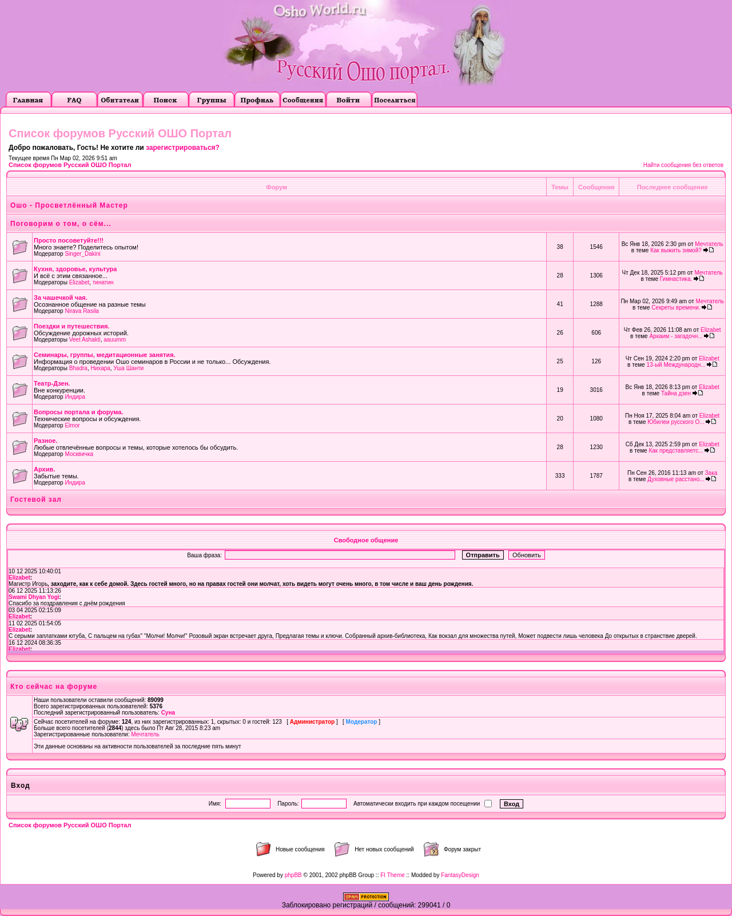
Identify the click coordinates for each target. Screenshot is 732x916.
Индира (75, 397)
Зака (711, 473)
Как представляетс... (676, 450)
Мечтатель (709, 244)
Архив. (44, 469)
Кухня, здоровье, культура (75, 268)
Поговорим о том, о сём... (61, 224)
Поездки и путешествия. (71, 326)
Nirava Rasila (81, 311)
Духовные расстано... (675, 479)
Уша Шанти (128, 368)
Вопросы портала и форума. (79, 412)
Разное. (45, 440)
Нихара (100, 368)
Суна (168, 712)
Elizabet (79, 282)
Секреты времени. (675, 307)
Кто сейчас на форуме (53, 687)
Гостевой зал (36, 499)
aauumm (115, 339)
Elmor (72, 425)
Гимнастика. (676, 279)
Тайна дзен (676, 393)
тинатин (103, 282)
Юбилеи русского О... (675, 422)
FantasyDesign (460, 875)
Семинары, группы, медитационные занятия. (105, 354)
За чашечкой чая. (60, 297)
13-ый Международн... (675, 365)
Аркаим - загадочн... (675, 336)
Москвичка (79, 454)
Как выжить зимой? (676, 250)
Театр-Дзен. (52, 383)
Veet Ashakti (85, 339)
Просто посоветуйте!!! (69, 240)
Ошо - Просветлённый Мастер (69, 205)
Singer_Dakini (82, 254)
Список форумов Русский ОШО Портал (70, 164)
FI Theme (392, 875)
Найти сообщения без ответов (683, 165)
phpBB (293, 875)
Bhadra (78, 368)
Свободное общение (366, 540)
